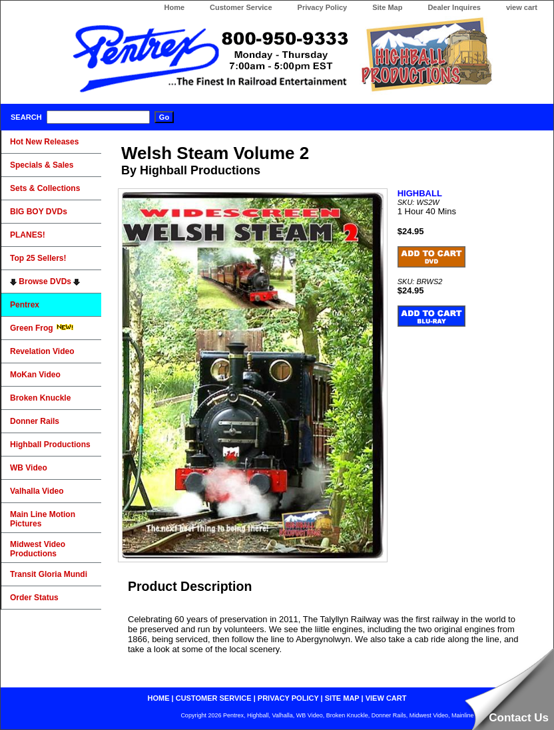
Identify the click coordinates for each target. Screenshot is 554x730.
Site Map (387, 7)
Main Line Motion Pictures (42, 519)
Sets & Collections (45, 188)
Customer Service (241, 7)
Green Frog (42, 328)
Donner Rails (34, 421)
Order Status (34, 597)
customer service (214, 698)
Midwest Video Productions (37, 549)
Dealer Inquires (453, 7)
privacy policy (288, 698)
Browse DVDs (45, 281)
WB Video (28, 467)
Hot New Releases (44, 141)
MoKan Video (35, 374)
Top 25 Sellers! (38, 258)
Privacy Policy (323, 7)
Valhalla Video (36, 491)
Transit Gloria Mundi (48, 574)
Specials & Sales (41, 165)
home (159, 698)
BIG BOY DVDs (38, 211)
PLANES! (27, 235)
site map (342, 698)
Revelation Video (42, 351)
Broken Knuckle (40, 398)
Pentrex (24, 304)
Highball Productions (50, 444)
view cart (521, 7)
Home (174, 7)
